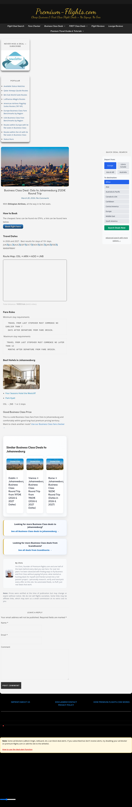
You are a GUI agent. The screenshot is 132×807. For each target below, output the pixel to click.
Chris (20, 563)
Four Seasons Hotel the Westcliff (20, 393)
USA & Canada (123, 165)
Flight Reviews (97, 26)
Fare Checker (34, 26)
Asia (107, 187)
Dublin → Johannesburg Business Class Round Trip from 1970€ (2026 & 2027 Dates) (16, 491)
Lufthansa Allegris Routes (14, 99)
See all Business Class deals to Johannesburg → (35, 531)
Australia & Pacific (113, 192)
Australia (123, 172)
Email (4, 635)
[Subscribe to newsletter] (15, 60)
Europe (110, 165)
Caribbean (110, 201)
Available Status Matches (14, 86)
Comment (5, 647)
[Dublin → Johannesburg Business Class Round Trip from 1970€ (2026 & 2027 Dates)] (15, 464)
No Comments (42, 198)
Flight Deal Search (15, 26)
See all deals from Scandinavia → (35, 550)
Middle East (110, 216)
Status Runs (9, 139)
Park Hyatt (10, 398)
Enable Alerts (19, 805)
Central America (112, 206)
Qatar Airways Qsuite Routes (16, 90)
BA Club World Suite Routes (15, 95)
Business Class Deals (53, 26)
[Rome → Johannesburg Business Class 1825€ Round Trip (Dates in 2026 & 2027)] (54, 464)
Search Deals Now (116, 227)
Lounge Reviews (115, 26)
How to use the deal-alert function (17, 749)
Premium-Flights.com (66, 11)
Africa (108, 182)
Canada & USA (111, 196)
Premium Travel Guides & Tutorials (65, 31)
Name (4, 622)
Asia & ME (110, 172)
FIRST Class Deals (77, 26)
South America (111, 221)
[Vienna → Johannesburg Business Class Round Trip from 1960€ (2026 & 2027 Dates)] (35, 464)
